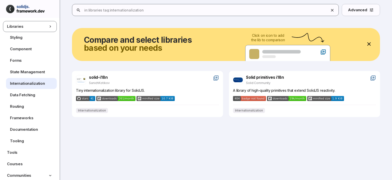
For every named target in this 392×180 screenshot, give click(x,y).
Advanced (361, 10)
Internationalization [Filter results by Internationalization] (92, 110)
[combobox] (235, 10)
